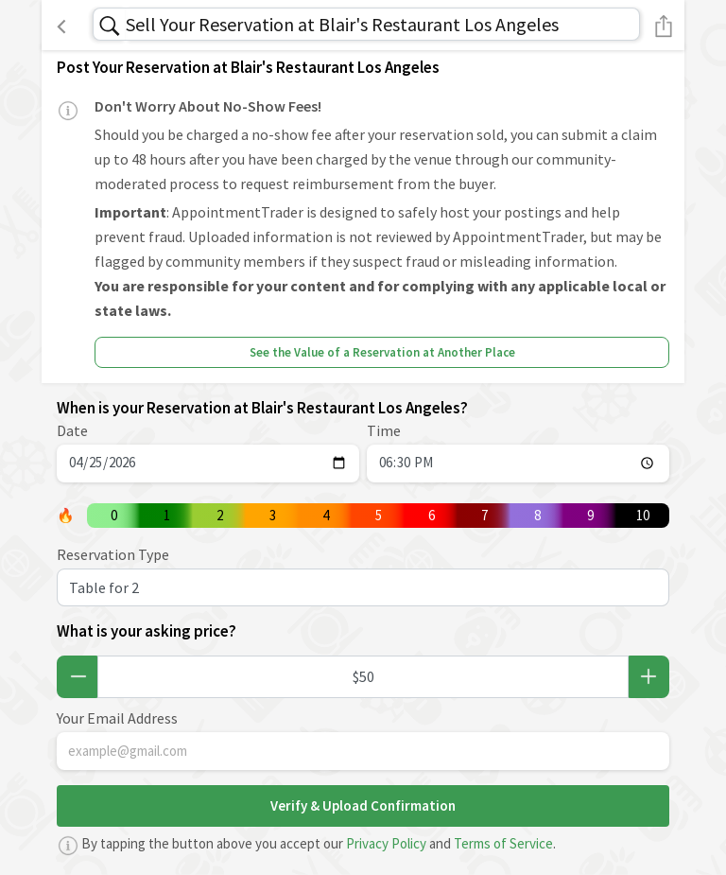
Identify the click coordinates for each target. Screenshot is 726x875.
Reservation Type (113, 554)
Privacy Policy (386, 843)
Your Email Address (117, 718)
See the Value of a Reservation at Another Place (382, 352)
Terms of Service (503, 843)
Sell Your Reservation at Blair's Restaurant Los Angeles (342, 24)
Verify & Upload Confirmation (363, 805)
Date (72, 430)
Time (384, 430)
